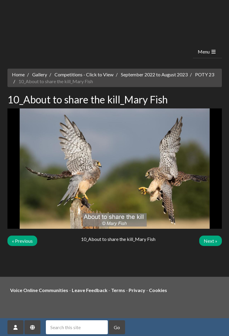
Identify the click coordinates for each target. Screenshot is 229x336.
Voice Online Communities (39, 290)
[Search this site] (77, 327)
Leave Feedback (90, 290)
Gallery (39, 74)
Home (18, 74)
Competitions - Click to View (83, 74)
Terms (118, 290)
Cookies (158, 290)
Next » (210, 241)
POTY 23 (204, 74)
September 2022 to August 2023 (154, 74)
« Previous (22, 241)
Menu (207, 51)
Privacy (137, 290)
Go (117, 327)
